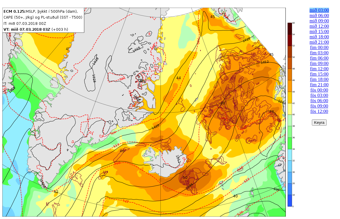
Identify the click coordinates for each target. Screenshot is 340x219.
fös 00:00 (319, 90)
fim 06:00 (319, 58)
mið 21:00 (319, 42)
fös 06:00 (319, 100)
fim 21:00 (319, 84)
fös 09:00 (319, 105)
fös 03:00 (319, 95)
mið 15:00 (319, 31)
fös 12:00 (319, 111)
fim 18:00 (319, 79)
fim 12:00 (319, 68)
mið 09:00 (319, 20)
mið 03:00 (319, 10)
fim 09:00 (319, 63)
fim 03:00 (319, 52)
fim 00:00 (319, 47)
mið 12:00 (319, 26)
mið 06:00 (319, 15)
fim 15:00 (319, 74)
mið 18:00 (319, 36)
